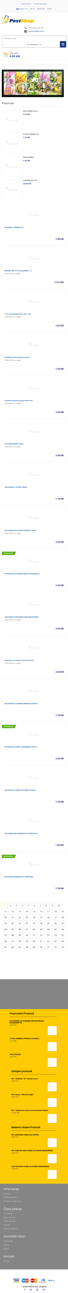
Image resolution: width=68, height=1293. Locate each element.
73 (62, 947)
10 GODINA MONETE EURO (13, 444)
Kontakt (7, 1261)
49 (19, 935)
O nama (7, 1193)
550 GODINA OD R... (31, 111)
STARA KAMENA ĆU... (31, 134)
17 (48, 911)
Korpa (6, 1248)
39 (12, 929)
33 (34, 923)
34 (41, 923)
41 (27, 929)
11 (5, 911)
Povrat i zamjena (10, 1228)
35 (48, 923)
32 (27, 923)
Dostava (7, 1225)
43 (41, 929)
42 (34, 929)
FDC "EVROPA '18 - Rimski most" (25, 1079)
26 (48, 917)
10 (59, 905)
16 (41, 911)
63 (55, 941)
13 (19, 911)
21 (12, 917)
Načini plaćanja (9, 1221)
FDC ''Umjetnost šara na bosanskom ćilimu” (30, 1110)
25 (41, 917)
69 (34, 947)
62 (48, 941)
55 (62, 935)
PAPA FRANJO (28, 157)
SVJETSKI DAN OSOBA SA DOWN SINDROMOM (30, 1166)
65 (5, 947)
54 (55, 935)
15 (34, 911)
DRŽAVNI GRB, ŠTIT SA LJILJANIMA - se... (18, 271)
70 (41, 947)
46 (62, 929)
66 (12, 947)
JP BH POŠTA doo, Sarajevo (35, 1286)
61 (41, 941)
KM (31, 9)
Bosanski (20, 9)
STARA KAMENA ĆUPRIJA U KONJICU (24, 1038)
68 (27, 947)
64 (62, 941)
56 (5, 941)
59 (27, 941)
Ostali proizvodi (26, 4)
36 (55, 923)
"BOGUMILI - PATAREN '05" (14, 227)
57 (12, 941)
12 (12, 911)
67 (19, 947)
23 (27, 917)
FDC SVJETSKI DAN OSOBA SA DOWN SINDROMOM (31, 1150)
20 (5, 917)
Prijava (49, 9)
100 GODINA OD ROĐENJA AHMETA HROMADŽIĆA (21, 574)
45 (55, 929)
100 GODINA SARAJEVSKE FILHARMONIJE (18, 877)
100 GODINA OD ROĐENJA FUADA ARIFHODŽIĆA (21, 617)
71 (48, 947)
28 (62, 917)
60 (34, 941)
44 (48, 929)
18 (55, 911)
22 (19, 917)
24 (34, 917)
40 (19, 929)
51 (34, 935)
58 (19, 941)
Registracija (40, 9)
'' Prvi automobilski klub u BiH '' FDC (17, 314)
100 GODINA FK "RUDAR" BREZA (15, 487)
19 (62, 911)
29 (5, 923)
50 (27, 935)
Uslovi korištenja (10, 1197)
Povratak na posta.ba (40, 4)
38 (5, 929)
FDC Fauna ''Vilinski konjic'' (22, 1094)
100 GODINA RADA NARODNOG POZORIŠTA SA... (21, 833)
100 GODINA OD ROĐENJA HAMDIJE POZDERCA (21, 704)
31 (19, 923)
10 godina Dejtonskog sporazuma (17, 357)
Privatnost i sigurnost (12, 1201)
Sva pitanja (8, 1213)
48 (12, 935)
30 (12, 923)
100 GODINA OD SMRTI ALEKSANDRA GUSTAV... (21, 747)
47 (5, 935)
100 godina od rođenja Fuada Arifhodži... (19, 660)
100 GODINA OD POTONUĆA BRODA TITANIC (20, 530)
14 (27, 911)
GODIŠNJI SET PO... (30, 180)
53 (48, 935)
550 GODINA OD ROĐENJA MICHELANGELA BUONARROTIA (27, 1022)
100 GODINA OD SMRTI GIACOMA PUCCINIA (19, 790)
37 (62, 923)
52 (41, 935)
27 (55, 917)
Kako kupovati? (9, 1217)
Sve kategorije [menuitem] (33, 44)
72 (55, 947)
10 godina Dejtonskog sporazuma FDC (18, 401)
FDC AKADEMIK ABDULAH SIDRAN (25, 1135)
